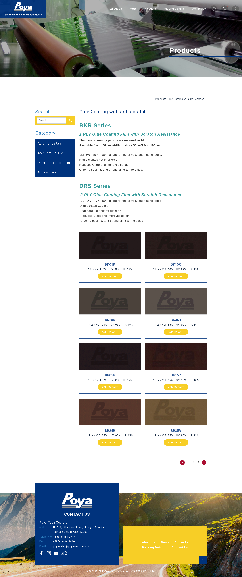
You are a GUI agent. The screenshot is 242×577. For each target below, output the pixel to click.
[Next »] (204, 462)
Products (150, 8)
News (133, 8)
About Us (116, 8)
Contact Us (198, 8)
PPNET (151, 570)
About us (148, 542)
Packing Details (173, 8)
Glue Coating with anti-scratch (186, 99)
